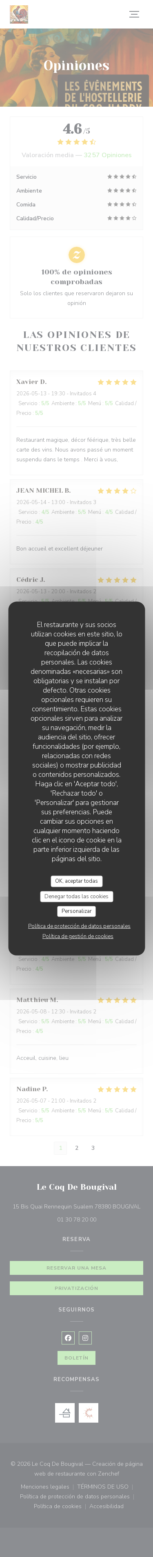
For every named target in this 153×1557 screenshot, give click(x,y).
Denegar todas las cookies (76, 896)
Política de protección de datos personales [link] (79, 926)
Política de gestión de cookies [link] (77, 936)
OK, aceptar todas (76, 881)
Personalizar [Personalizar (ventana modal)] (77, 911)
